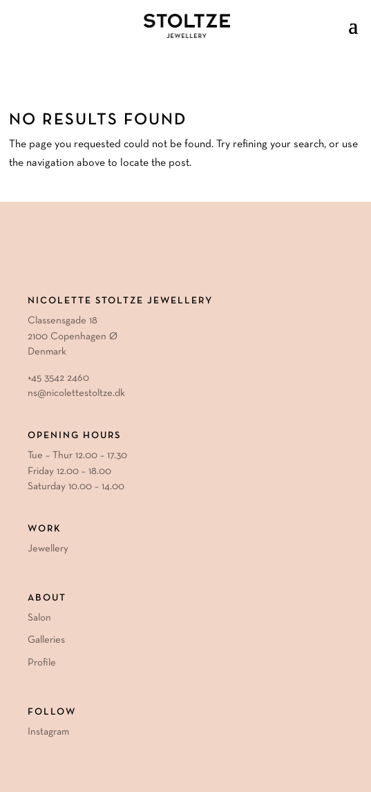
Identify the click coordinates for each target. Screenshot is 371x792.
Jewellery (48, 549)
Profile (42, 663)
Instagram (48, 732)
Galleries (46, 640)
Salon (39, 618)
